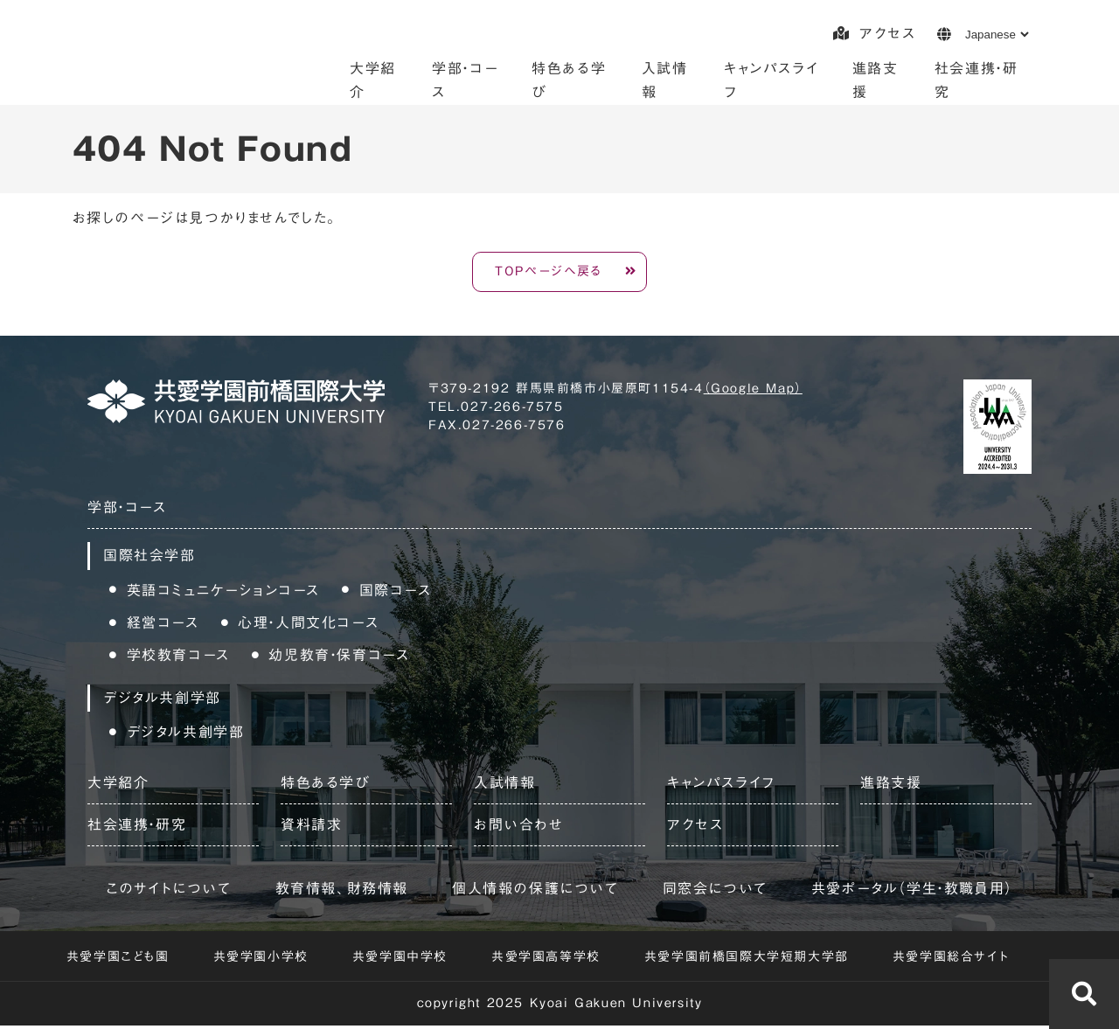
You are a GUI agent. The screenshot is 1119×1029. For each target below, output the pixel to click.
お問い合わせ (519, 827)
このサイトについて (168, 891)
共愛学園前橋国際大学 (206, 56)
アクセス (874, 33)
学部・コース (127, 511)
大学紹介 (118, 785)
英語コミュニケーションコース (223, 593)
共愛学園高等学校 (546, 959)
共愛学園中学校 (400, 959)
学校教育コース (178, 657)
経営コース (163, 625)
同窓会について (715, 891)
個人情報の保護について (535, 891)
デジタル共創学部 (186, 735)
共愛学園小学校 (261, 959)
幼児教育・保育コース (338, 657)
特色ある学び (326, 785)
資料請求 (311, 827)
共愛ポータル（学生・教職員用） (912, 891)
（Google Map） (753, 392)
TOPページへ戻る (548, 273)
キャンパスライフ (721, 785)
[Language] (997, 34)
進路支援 (890, 785)
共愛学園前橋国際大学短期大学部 (746, 959)
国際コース (395, 593)
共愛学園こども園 (118, 959)
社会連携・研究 (136, 827)
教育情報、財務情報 (341, 891)
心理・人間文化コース (308, 625)
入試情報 (504, 785)
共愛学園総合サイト (951, 959)
